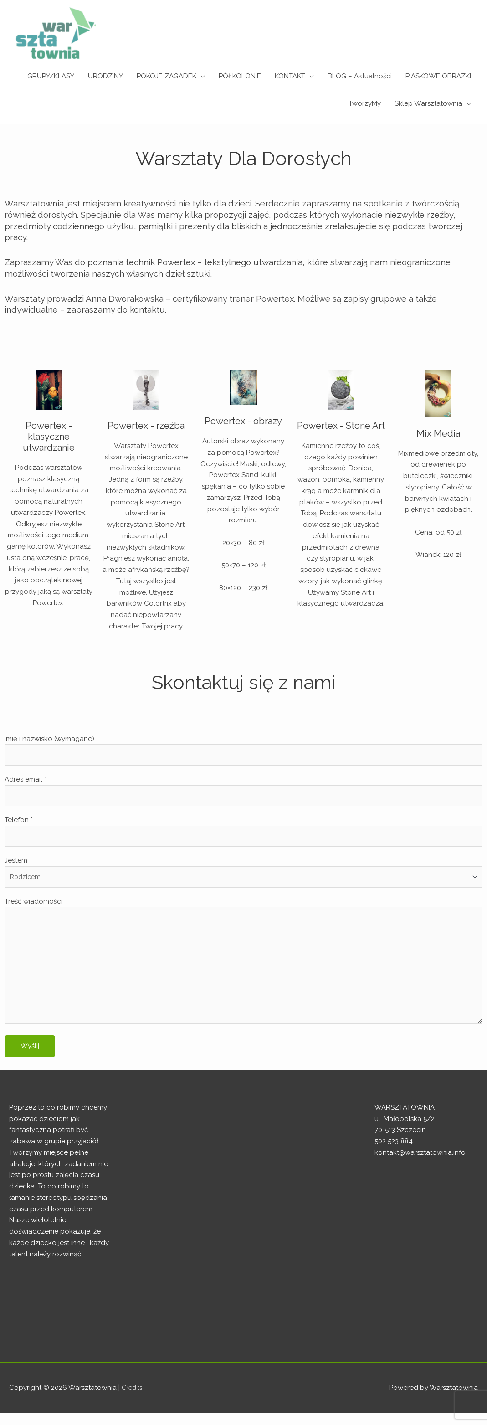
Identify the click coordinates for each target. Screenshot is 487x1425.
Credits (133, 1400)
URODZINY (105, 76)
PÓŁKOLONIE (240, 76)
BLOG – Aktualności (360, 76)
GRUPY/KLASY (50, 76)
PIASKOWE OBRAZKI (438, 76)
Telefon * (243, 834)
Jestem (243, 876)
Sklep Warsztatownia (428, 103)
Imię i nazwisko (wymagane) (243, 751)
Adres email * (243, 793)
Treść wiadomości (243, 971)
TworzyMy (365, 103)
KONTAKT (290, 76)
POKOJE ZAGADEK (166, 76)
